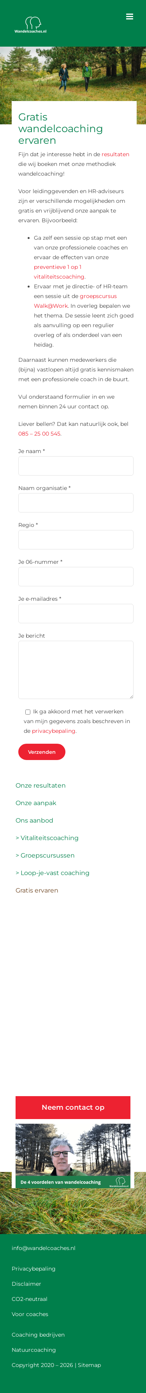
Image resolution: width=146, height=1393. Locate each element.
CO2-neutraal (29, 1298)
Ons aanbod (34, 820)
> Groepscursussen (45, 855)
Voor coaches (30, 1314)
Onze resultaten (41, 785)
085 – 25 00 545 (39, 433)
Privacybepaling (34, 1268)
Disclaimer (26, 1283)
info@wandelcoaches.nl (44, 1248)
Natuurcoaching (34, 1349)
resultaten (115, 154)
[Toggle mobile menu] (130, 16)
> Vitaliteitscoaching (47, 838)
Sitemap (89, 1365)
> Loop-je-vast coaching (53, 873)
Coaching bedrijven (38, 1334)
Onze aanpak (36, 803)
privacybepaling (54, 730)
